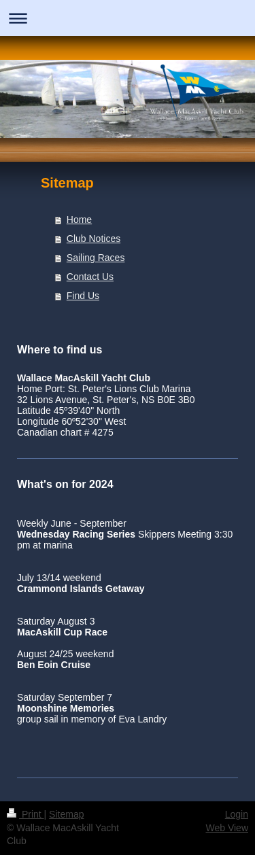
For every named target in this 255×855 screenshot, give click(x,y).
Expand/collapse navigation (127, 18)
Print (25, 814)
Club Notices (93, 238)
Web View (226, 827)
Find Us (83, 295)
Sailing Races (96, 257)
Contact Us (90, 276)
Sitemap (66, 814)
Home (79, 219)
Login (236, 814)
